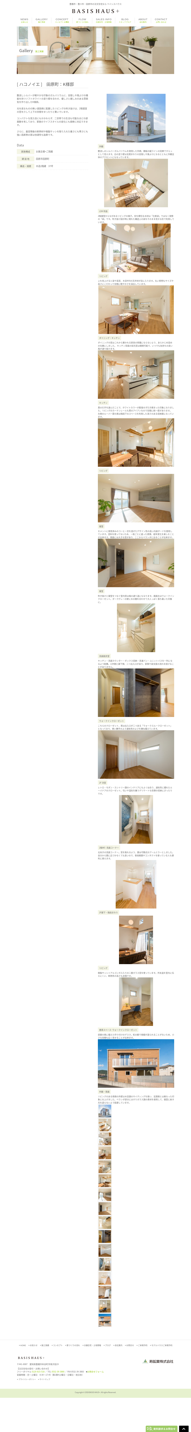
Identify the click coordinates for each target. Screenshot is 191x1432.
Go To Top (184, 1429)
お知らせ (34, 1379)
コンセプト (58, 1379)
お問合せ (130, 1379)
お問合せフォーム (95, 1405)
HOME (23, 1379)
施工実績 (45, 1379)
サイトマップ (45, 1413)
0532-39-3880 (58, 1405)
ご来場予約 (142, 1379)
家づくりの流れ (73, 1379)
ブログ (108, 1379)
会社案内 (118, 1379)
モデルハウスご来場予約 (161, 1379)
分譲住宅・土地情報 (92, 1379)
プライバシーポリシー (27, 1413)
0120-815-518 (38, 1405)
